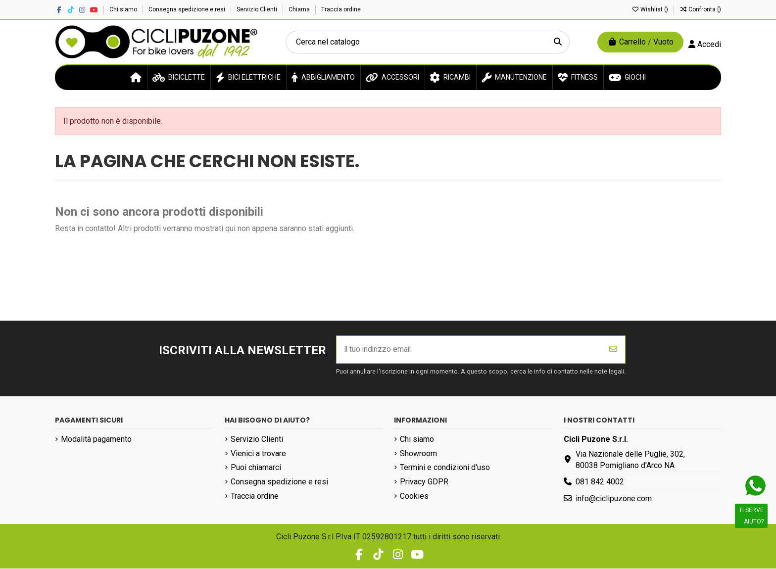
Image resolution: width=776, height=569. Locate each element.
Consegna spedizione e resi (187, 9)
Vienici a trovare (258, 454)
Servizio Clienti (258, 9)
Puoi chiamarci (256, 468)
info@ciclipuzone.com (614, 499)
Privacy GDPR (424, 482)
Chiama (300, 9)
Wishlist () (650, 9)
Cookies (414, 496)
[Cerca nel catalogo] (558, 42)
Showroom (418, 454)
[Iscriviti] (613, 350)
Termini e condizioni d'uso (445, 468)
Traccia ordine (341, 9)
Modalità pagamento (96, 439)
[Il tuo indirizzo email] (469, 350)
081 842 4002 (600, 482)
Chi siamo (124, 9)
